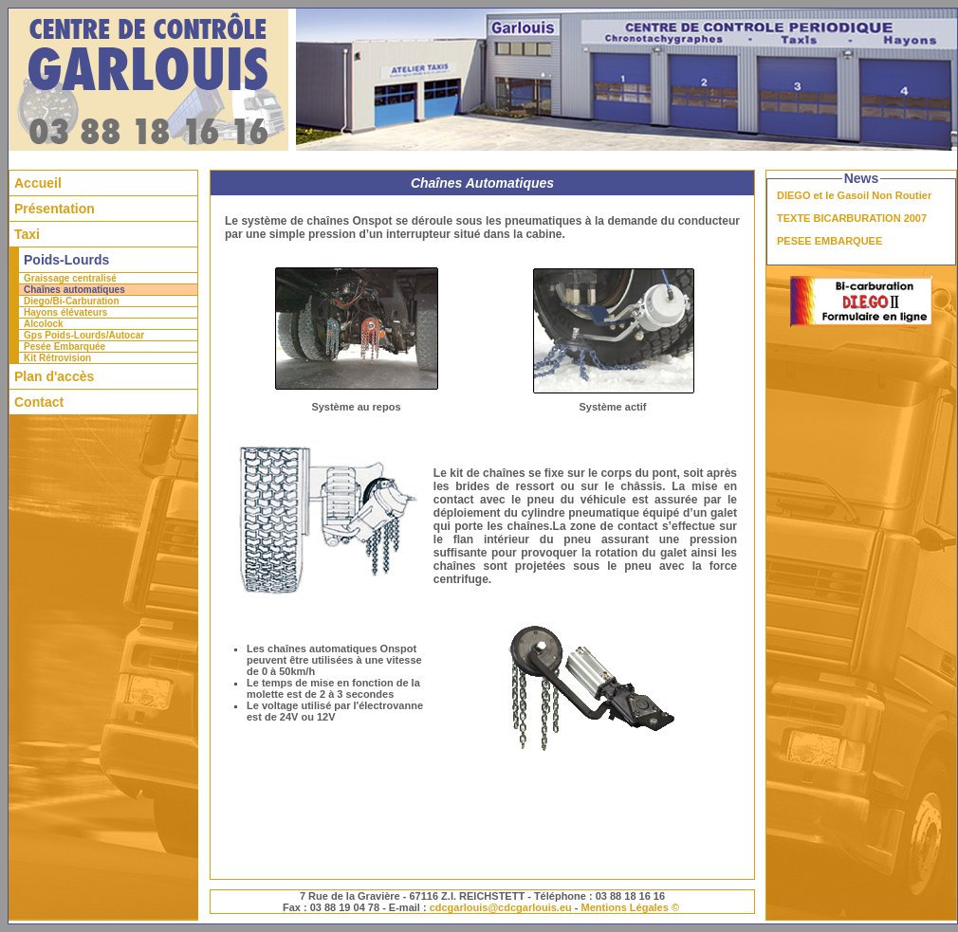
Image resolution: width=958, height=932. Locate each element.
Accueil (38, 183)
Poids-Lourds (66, 259)
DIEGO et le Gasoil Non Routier (854, 195)
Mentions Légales (625, 907)
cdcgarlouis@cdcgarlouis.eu (501, 907)
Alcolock (44, 324)
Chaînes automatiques (74, 289)
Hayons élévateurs (65, 312)
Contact (39, 402)
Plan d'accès (54, 376)
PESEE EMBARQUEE (829, 241)
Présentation (54, 208)
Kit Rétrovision (57, 358)
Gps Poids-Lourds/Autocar (84, 335)
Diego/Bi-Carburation (72, 301)
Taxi (27, 234)
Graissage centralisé (70, 278)
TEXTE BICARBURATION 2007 (852, 218)
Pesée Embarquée (64, 346)
